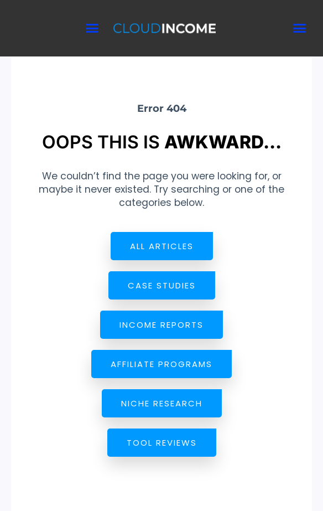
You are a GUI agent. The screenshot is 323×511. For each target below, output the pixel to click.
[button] (92, 28)
